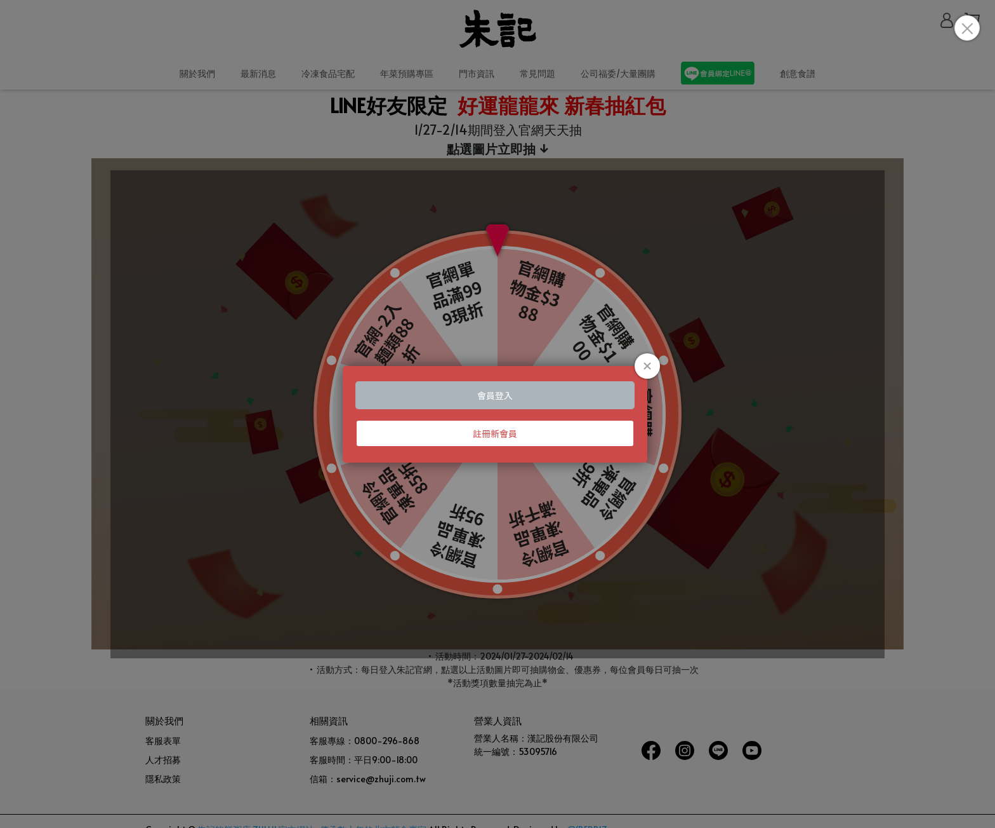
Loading (497, 414)
